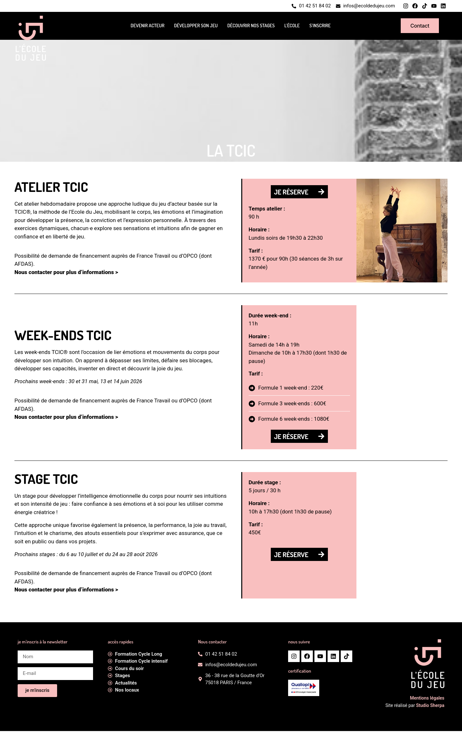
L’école (292, 26)
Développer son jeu (196, 26)
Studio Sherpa (430, 706)
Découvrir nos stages (251, 26)
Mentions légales (427, 699)
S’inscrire (319, 26)
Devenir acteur (147, 26)
